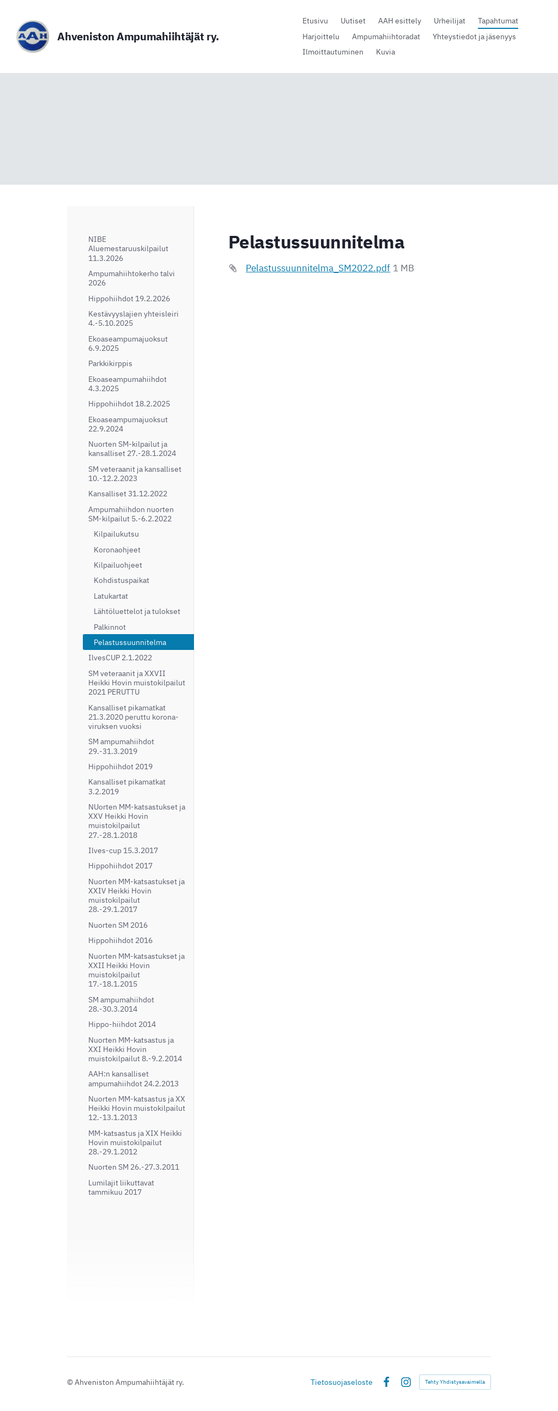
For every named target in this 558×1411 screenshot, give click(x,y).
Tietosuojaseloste (342, 1382)
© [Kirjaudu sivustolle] (71, 1382)
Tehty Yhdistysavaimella (455, 1381)
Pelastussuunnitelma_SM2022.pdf (318, 268)
